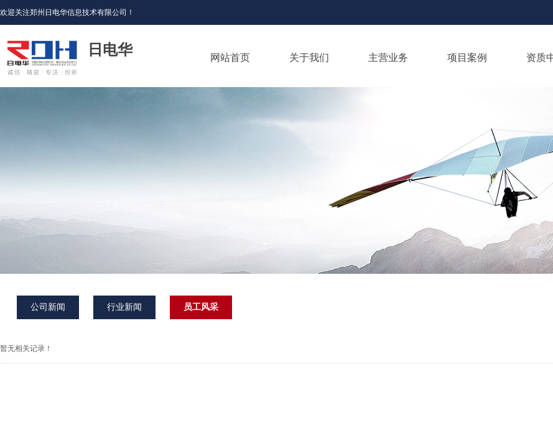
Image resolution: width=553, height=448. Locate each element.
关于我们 (309, 57)
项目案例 (467, 57)
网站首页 (230, 57)
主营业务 (388, 57)
